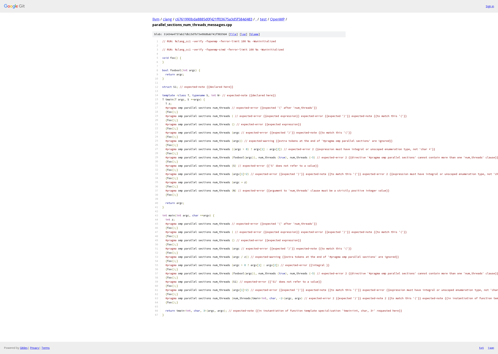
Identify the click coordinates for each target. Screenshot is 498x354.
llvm (155, 19)
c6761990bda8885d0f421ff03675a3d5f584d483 (213, 19)
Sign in (490, 6)
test (263, 19)
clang (167, 19)
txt (481, 347)
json (491, 347)
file (233, 34)
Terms (45, 348)
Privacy (34, 348)
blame (254, 34)
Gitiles (24, 348)
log (243, 34)
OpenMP (277, 19)
